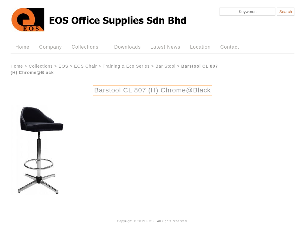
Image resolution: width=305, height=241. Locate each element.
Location (200, 47)
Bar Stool (166, 66)
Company (50, 47)
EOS (64, 66)
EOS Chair (85, 66)
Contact (229, 47)
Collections (86, 47)
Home (22, 47)
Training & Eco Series (126, 66)
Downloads (127, 47)
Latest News (165, 47)
